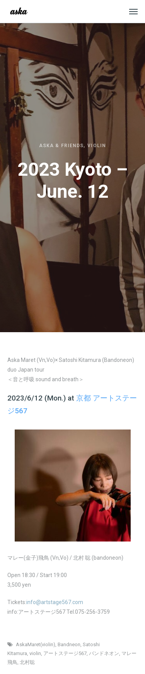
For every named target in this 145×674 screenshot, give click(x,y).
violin (35, 653)
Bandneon (69, 644)
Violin (96, 145)
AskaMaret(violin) (35, 644)
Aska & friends (61, 145)
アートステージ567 (65, 653)
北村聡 (27, 662)
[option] (72, 486)
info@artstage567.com (54, 602)
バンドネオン (104, 653)
